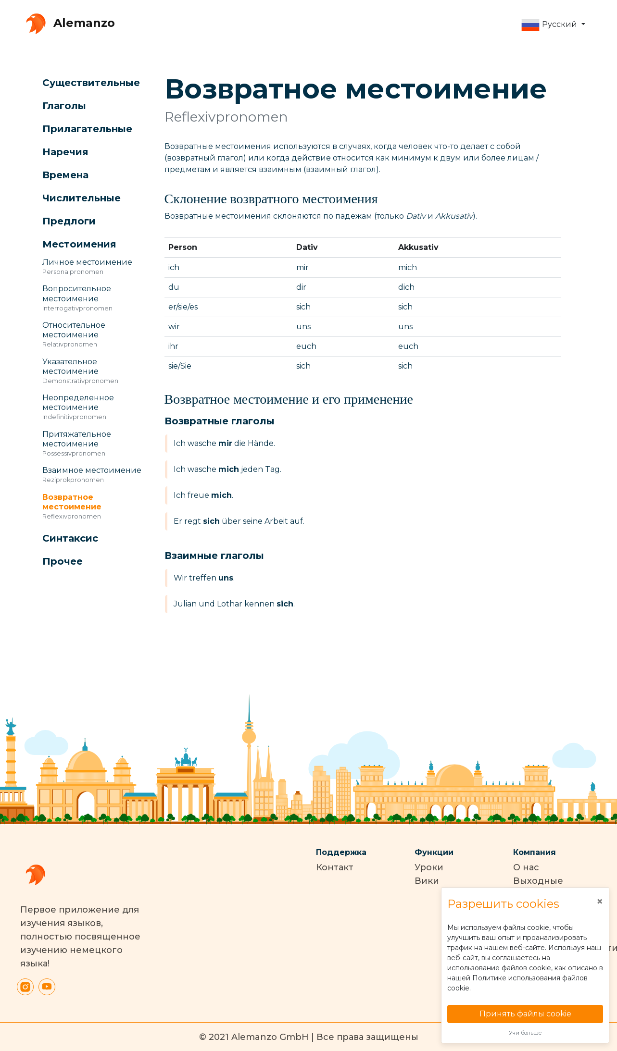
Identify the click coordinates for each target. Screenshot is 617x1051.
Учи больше (525, 1032)
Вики (427, 881)
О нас (526, 867)
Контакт (334, 867)
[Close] (599, 901)
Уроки (429, 867)
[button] (553, 25)
